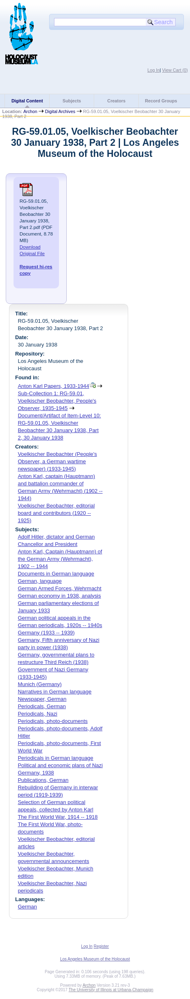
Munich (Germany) (39, 684)
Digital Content (27, 100)
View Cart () (175, 70)
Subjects (72, 100)
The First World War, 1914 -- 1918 (57, 817)
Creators (116, 100)
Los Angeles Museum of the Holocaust (95, 959)
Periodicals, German (42, 706)
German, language (39, 581)
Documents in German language (56, 574)
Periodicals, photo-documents (53, 721)
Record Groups (161, 100)
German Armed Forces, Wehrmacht (59, 588)
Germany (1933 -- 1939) (46, 633)
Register (101, 946)
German (27, 907)
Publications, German (43, 780)
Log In (153, 70)
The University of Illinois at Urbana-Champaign (111, 990)
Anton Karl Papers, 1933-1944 (53, 386)
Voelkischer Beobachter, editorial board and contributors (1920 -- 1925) (56, 513)
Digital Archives (60, 111)
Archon (30, 111)
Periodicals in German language (55, 758)
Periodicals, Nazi (37, 714)
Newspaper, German (42, 699)
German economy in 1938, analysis (59, 596)
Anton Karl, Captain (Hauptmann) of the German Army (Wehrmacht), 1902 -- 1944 (60, 558)
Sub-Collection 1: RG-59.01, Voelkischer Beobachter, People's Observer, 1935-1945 (57, 400)
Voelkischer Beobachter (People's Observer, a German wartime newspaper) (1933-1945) (57, 461)
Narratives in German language (54, 692)
